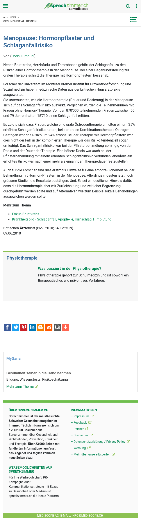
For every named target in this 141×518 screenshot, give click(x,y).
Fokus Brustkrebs (25, 214)
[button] (136, 6)
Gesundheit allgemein (20, 21)
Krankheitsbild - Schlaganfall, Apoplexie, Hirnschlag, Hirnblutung (61, 219)
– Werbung (81, 448)
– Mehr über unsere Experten (93, 454)
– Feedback (81, 422)
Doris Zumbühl (22, 56)
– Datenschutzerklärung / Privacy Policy (100, 441)
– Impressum (82, 416)
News (13, 17)
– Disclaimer (82, 435)
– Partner (79, 429)
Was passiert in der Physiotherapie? (69, 268)
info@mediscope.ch (87, 515)
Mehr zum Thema (22, 386)
